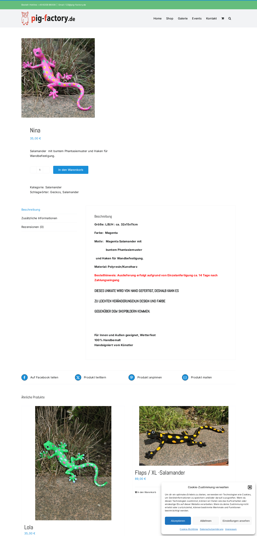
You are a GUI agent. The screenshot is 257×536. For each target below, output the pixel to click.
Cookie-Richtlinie (189, 529)
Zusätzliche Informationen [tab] (39, 218)
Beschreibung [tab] (30, 209)
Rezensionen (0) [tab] (32, 227)
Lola (28, 527)
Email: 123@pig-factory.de (72, 4)
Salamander (53, 187)
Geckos (55, 192)
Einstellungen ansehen (236, 520)
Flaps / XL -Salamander (160, 472)
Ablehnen (205, 520)
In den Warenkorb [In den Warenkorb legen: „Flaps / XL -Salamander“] (146, 492)
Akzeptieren (178, 520)
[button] (250, 487)
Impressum (231, 529)
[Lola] (73, 463)
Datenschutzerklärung (211, 529)
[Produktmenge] (40, 170)
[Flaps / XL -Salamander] (183, 436)
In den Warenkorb (70, 170)
